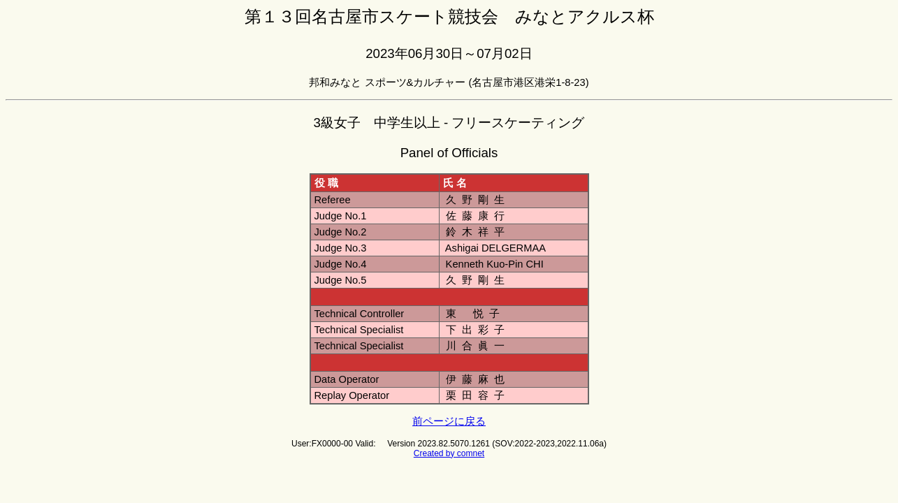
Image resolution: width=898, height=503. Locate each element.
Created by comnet (449, 453)
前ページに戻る (449, 421)
